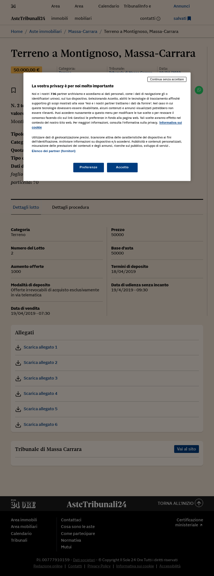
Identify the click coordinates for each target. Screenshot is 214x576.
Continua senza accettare (167, 79)
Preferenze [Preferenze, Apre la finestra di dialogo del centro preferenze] (89, 167)
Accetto (122, 167)
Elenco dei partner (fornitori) (54, 151)
